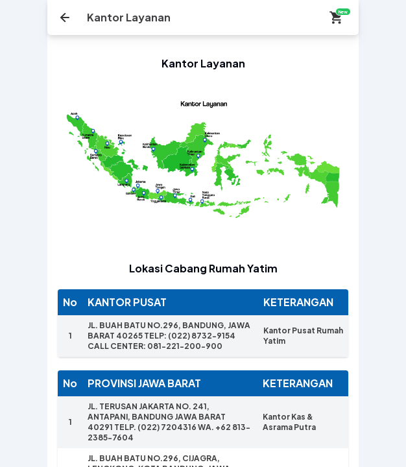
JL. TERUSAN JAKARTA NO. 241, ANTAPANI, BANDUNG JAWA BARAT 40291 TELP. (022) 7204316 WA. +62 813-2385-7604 (169, 421)
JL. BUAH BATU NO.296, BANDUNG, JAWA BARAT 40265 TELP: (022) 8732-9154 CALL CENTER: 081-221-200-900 (169, 335)
